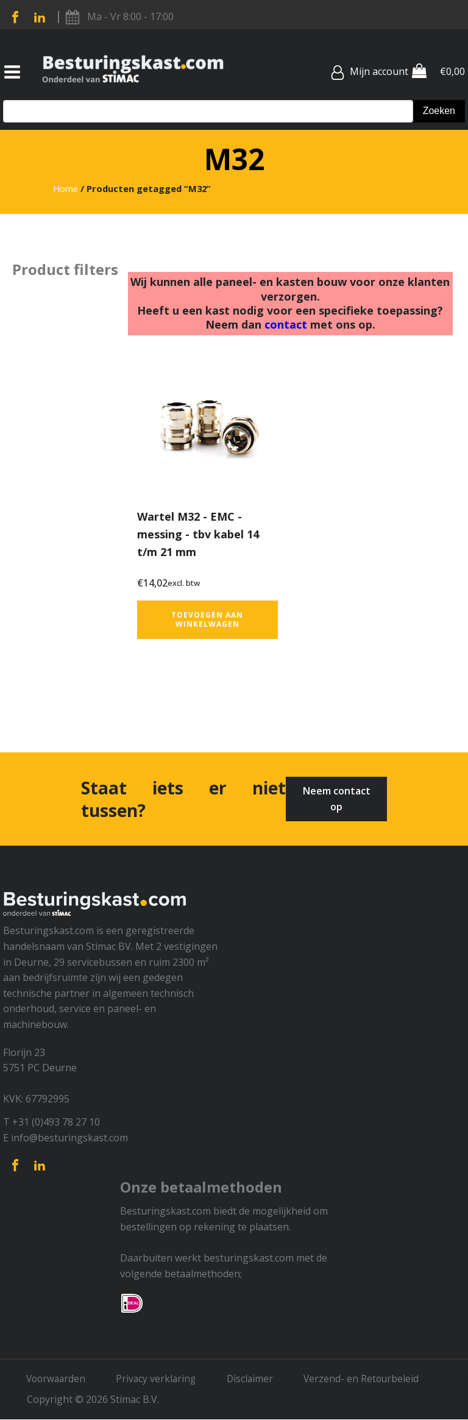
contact (285, 324)
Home (65, 188)
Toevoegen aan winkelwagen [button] (207, 619)
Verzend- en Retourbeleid (372, 1379)
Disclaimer (258, 1379)
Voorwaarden (58, 1379)
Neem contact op (336, 798)
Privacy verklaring (162, 1379)
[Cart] (419, 72)
